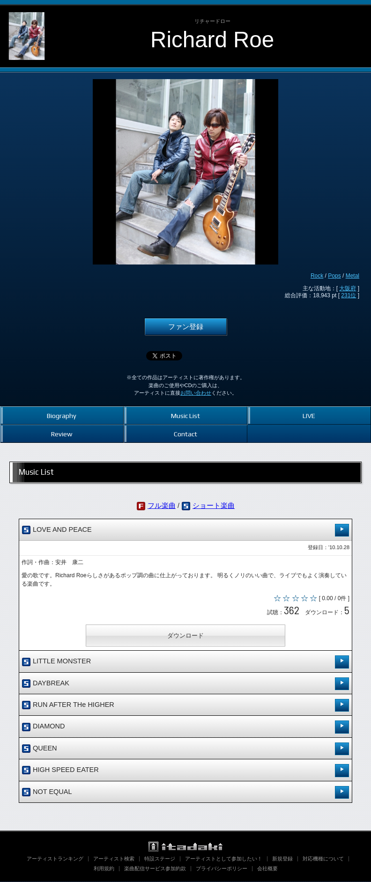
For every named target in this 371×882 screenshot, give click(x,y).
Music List (185, 415)
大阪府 (347, 288)
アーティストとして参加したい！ (223, 859)
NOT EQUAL (185, 792)
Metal (352, 275)
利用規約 (104, 869)
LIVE (309, 415)
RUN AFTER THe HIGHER (185, 705)
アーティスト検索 (113, 859)
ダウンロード (185, 635)
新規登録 (282, 859)
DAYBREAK (185, 683)
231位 (348, 295)
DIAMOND (185, 727)
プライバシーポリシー (221, 869)
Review (61, 434)
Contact (185, 434)
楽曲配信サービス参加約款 (155, 869)
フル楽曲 (162, 505)
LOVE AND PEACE (185, 530)
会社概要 (267, 869)
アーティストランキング (55, 859)
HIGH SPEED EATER (185, 770)
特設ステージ (159, 859)
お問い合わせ (195, 393)
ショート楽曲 (214, 505)
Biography (61, 415)
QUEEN (185, 748)
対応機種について (323, 859)
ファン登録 (185, 327)
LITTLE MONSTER (185, 662)
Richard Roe (212, 39)
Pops (334, 275)
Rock (317, 275)
